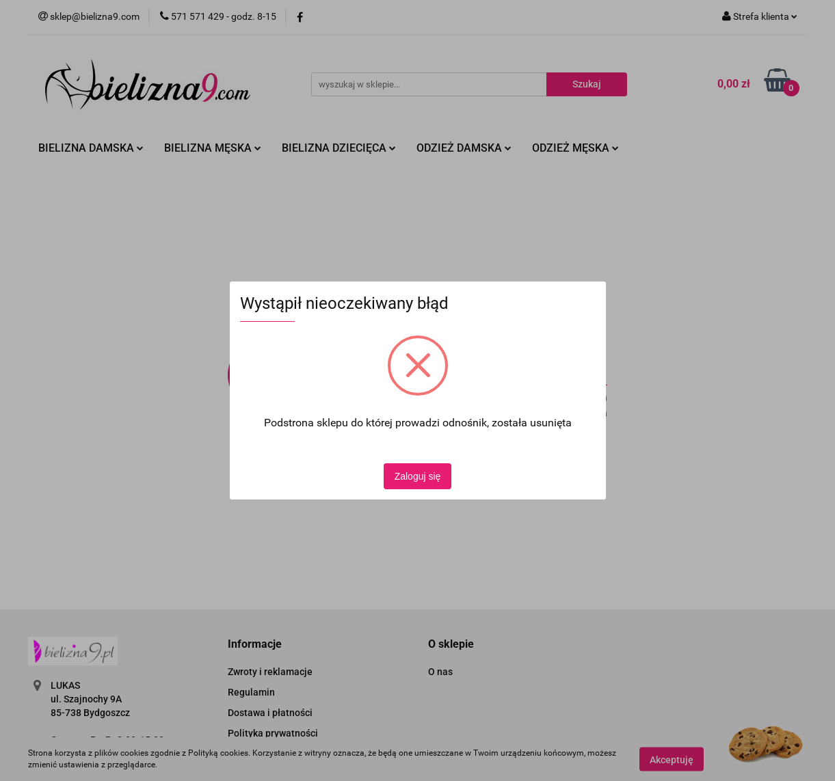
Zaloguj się (418, 476)
